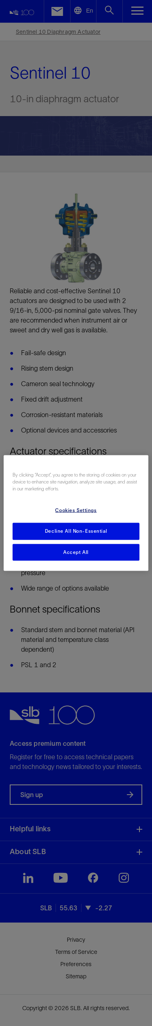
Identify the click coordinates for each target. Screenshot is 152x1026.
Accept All (76, 551)
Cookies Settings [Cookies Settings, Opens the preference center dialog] (75, 510)
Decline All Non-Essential (76, 530)
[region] (76, 513)
